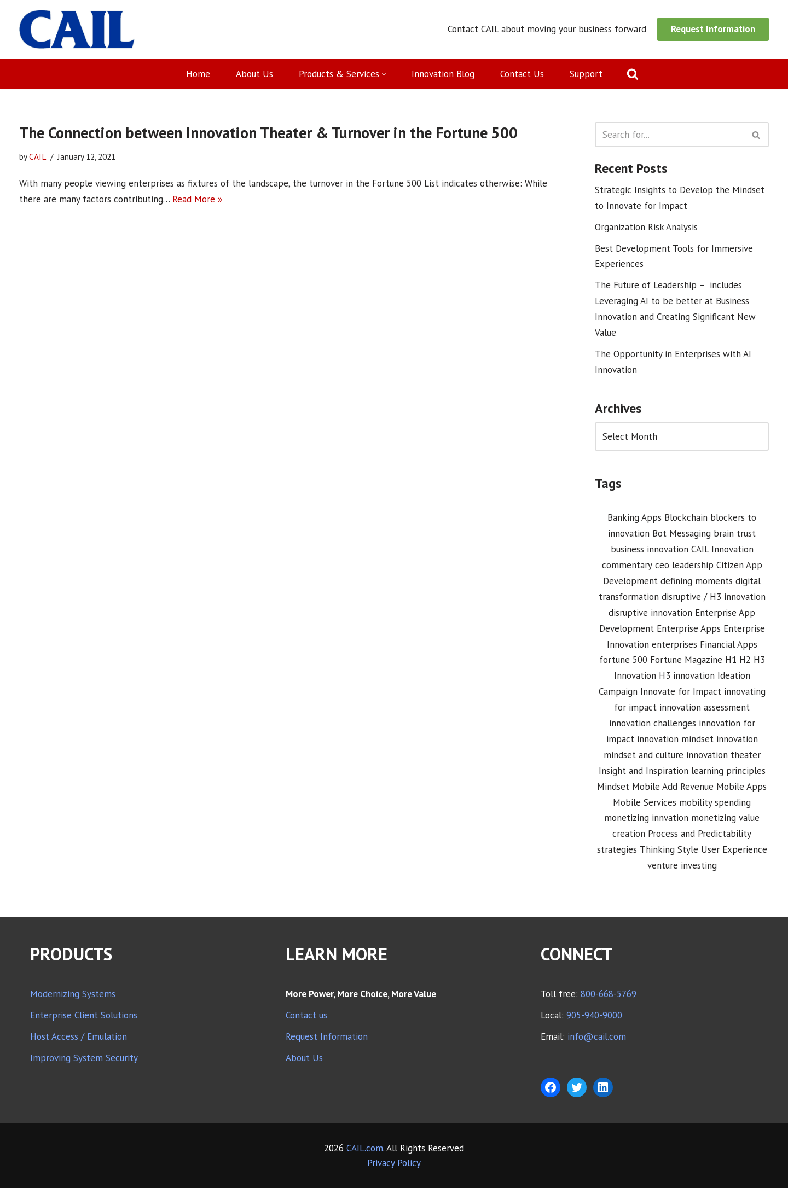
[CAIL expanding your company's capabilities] (77, 29)
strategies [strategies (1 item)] (617, 849)
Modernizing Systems (72, 994)
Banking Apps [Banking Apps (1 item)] (634, 517)
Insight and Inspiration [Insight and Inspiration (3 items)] (643, 771)
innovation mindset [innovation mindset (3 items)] (675, 739)
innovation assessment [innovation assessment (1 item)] (704, 707)
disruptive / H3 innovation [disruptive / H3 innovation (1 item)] (714, 597)
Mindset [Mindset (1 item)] (613, 787)
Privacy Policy (394, 1163)
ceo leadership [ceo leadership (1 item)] (684, 565)
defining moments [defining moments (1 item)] (696, 581)
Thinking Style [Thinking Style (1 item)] (669, 849)
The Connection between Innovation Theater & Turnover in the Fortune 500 (268, 133)
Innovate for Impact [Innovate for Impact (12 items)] (680, 691)
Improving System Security (84, 1058)
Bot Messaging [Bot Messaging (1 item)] (681, 533)
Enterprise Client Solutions (83, 1015)
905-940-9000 (594, 1015)
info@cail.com (596, 1036)
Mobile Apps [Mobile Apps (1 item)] (741, 787)
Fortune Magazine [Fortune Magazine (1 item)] (686, 660)
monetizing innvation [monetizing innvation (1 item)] (646, 818)
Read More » (197, 199)
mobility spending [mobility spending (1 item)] (715, 802)
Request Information (713, 29)
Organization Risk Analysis (646, 227)
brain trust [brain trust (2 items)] (735, 533)
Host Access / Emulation (78, 1036)
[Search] (633, 74)
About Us (254, 74)
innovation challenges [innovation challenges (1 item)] (652, 723)
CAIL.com (364, 1148)
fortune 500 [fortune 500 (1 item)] (623, 660)
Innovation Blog (443, 74)
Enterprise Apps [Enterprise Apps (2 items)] (689, 628)
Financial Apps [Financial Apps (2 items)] (728, 644)
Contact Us (522, 74)
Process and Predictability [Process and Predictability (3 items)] (699, 834)
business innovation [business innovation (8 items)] (649, 549)
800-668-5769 (608, 994)
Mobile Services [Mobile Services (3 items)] (644, 802)
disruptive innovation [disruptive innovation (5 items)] (650, 613)
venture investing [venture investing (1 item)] (682, 865)
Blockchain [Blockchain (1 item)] (686, 517)
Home (198, 74)
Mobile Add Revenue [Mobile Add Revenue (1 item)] (673, 787)
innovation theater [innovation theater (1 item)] (723, 755)
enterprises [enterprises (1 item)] (674, 644)
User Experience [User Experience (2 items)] (734, 849)
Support (586, 74)
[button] (384, 74)
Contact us (306, 1015)
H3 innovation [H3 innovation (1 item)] (687, 675)
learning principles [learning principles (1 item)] (728, 771)
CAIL (37, 156)
